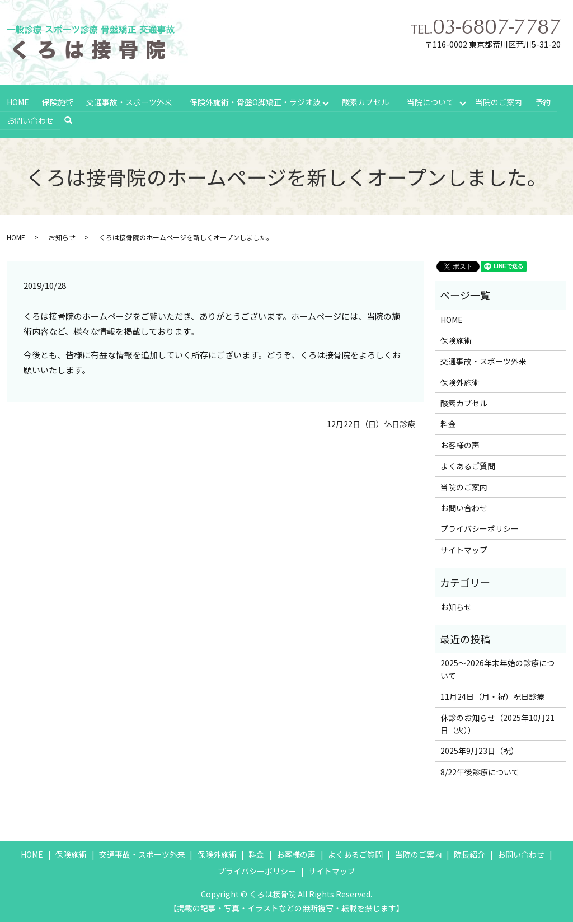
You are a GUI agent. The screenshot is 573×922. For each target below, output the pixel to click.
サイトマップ (463, 548)
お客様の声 (460, 443)
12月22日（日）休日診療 (371, 422)
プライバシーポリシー (479, 527)
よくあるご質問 (467, 464)
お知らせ (62, 236)
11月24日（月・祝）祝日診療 (492, 695)
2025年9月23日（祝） (479, 749)
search (73, 119)
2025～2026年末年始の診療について (497, 668)
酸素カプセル (365, 101)
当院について (430, 101)
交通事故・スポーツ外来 (128, 101)
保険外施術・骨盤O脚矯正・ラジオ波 (254, 101)
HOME (17, 101)
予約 (543, 101)
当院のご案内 (499, 101)
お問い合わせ (29, 119)
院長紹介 (469, 853)
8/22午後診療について (479, 770)
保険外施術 (460, 380)
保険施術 (57, 101)
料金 (448, 422)
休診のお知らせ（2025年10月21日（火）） (497, 722)
